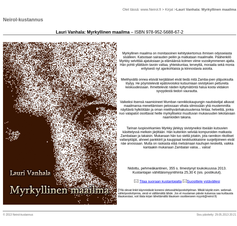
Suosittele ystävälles (203, 181)
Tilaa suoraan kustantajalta (161, 181)
